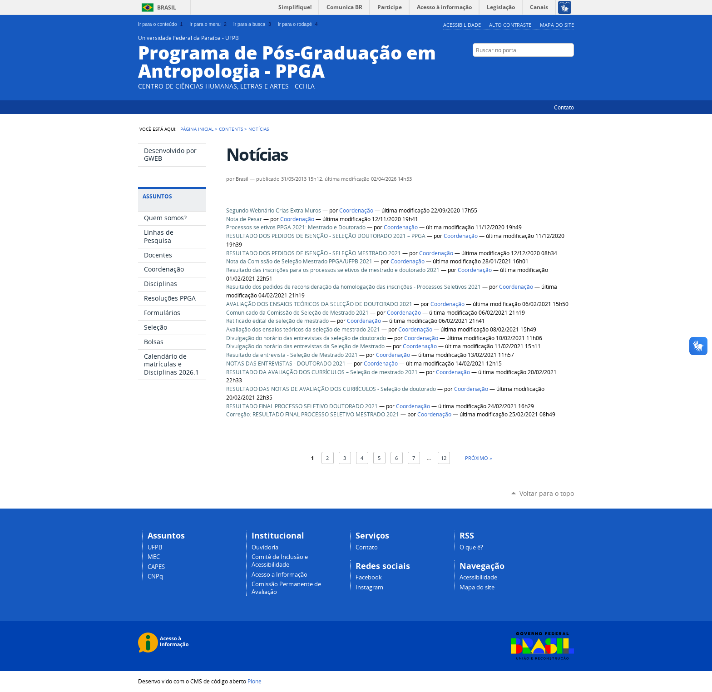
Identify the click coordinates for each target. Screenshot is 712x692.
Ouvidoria (265, 547)
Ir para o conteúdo (161, 24)
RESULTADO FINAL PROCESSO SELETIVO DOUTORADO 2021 (302, 406)
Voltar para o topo (546, 493)
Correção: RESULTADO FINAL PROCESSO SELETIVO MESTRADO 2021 (312, 414)
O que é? (471, 547)
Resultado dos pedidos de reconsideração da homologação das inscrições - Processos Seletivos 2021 (353, 287)
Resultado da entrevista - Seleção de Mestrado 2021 (292, 355)
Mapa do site (557, 24)
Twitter (535, 67)
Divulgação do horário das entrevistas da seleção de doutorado (306, 338)
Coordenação (356, 210)
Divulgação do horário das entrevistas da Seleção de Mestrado (305, 346)
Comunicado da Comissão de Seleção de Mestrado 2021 (297, 312)
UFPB (155, 547)
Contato (564, 107)
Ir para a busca (253, 24)
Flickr (569, 67)
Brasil (166, 7)
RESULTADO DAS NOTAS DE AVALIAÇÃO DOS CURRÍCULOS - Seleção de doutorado (331, 389)
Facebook (558, 67)
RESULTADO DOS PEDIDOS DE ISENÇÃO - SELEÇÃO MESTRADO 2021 (313, 253)
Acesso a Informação (279, 574)
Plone (254, 681)
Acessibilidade (462, 24)
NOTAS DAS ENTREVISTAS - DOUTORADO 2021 (286, 363)
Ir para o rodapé (299, 24)
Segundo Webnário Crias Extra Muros (273, 210)
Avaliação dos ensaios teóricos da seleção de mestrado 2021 (303, 329)
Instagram (369, 587)
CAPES (156, 567)
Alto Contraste (510, 24)
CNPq (155, 576)
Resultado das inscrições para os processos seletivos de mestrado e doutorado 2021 (333, 270)
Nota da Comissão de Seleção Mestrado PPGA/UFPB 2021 (299, 261)
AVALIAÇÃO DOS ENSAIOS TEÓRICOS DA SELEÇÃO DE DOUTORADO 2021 (319, 304)
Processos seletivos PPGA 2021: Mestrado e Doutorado (296, 227)
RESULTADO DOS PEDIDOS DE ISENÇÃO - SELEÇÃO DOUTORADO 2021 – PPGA (325, 236)
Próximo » (478, 458)
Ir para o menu (208, 24)
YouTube (546, 67)
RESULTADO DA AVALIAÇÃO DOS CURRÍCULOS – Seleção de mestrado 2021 (322, 372)
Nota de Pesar (244, 219)
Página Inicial (196, 129)
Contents (231, 129)
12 (443, 458)
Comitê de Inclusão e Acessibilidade (280, 560)
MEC (154, 557)
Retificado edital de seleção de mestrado (277, 321)
